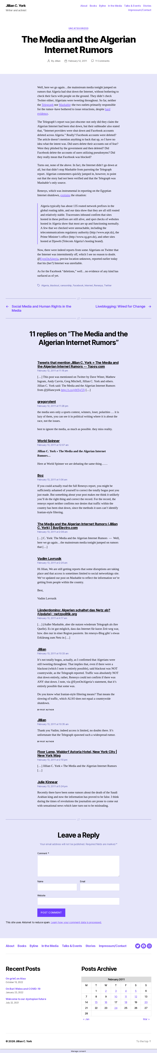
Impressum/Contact (139, 10)
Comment (43, 853)
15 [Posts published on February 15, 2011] (96, 1002)
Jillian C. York (16, 5)
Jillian (57, 60)
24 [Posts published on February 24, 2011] (115, 1007)
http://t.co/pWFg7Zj (73, 390)
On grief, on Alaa (16, 978)
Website (41, 895)
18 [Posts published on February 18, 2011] (125, 1002)
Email (82, 881)
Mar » (146, 1019)
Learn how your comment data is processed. (76, 922)
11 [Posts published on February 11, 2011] (126, 996)
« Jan (86, 1019)
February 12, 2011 (77, 60)
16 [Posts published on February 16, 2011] (106, 1002)
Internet (89, 285)
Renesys (98, 285)
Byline (102, 5)
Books (93, 5)
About (83, 5)
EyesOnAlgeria (49, 259)
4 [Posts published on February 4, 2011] (126, 990)
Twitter (108, 285)
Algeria (45, 285)
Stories (147, 5)
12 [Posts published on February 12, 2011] (136, 996)
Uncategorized (78, 28)
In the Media (115, 5)
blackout (54, 285)
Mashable (65, 105)
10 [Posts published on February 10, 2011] (115, 996)
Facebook (78, 285)
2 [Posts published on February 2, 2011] (106, 990)
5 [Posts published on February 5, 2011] (136, 990)
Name (40, 881)
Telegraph (48, 105)
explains (65, 195)
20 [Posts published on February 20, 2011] (146, 1002)
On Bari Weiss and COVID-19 (23, 988)
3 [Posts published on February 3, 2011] (116, 990)
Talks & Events (132, 5)
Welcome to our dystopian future (26, 999)
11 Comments (102, 60)
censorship (66, 285)
